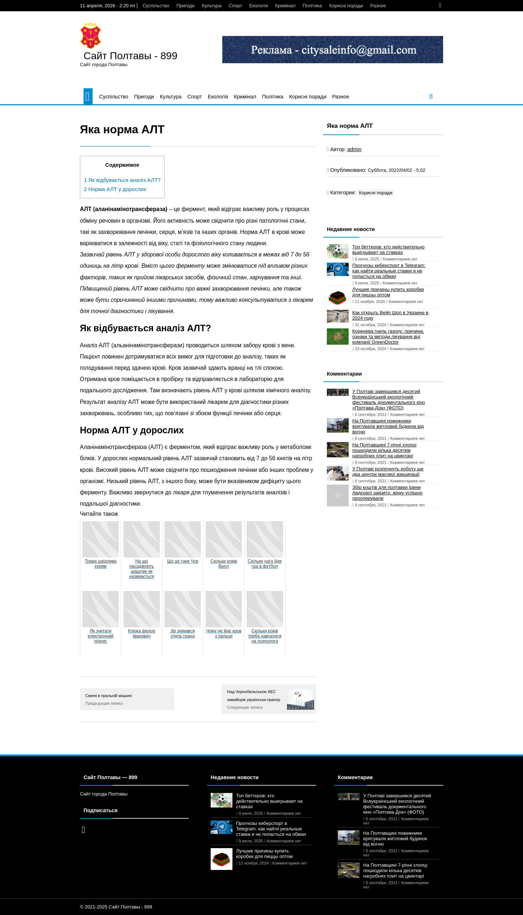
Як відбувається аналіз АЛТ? (122, 180)
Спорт (235, 5)
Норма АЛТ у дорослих (115, 189)
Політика (312, 5)
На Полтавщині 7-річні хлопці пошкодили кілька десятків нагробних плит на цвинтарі (384, 450)
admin (354, 149)
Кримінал (285, 5)
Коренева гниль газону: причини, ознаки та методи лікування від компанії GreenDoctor (388, 336)
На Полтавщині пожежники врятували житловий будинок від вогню (388, 426)
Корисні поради (346, 5)
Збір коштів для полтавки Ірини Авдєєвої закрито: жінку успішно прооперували (387, 493)
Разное (378, 5)
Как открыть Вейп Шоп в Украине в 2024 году (390, 315)
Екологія (258, 5)
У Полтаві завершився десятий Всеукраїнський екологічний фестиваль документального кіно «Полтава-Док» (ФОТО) (388, 399)
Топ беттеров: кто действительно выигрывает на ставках (388, 249)
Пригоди (186, 5)
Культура (212, 5)
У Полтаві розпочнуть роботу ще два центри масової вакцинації (387, 471)
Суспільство (156, 5)
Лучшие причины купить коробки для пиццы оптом (388, 292)
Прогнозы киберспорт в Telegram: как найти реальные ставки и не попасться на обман (388, 271)
